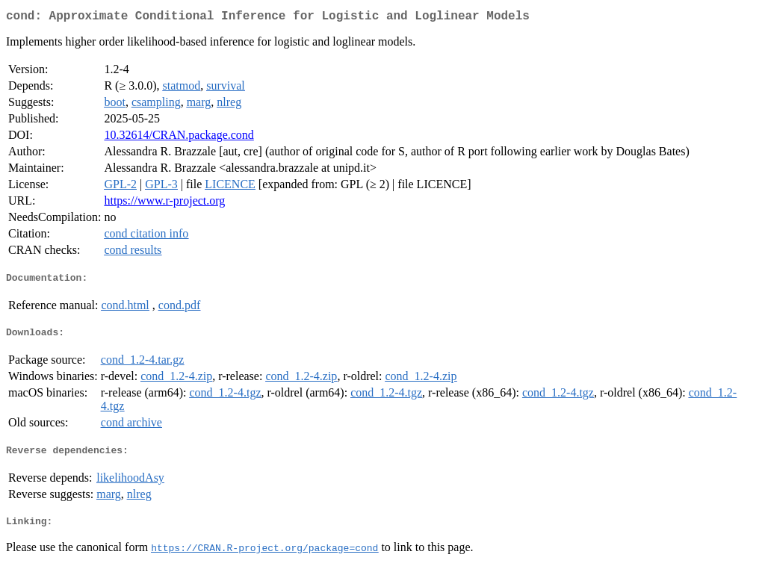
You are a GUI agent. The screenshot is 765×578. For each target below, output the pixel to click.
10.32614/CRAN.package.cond (178, 137)
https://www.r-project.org (164, 203)
